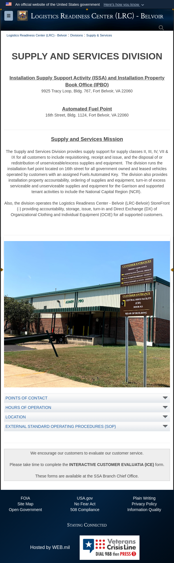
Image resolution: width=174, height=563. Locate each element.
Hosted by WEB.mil (50, 547)
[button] (124, 4)
